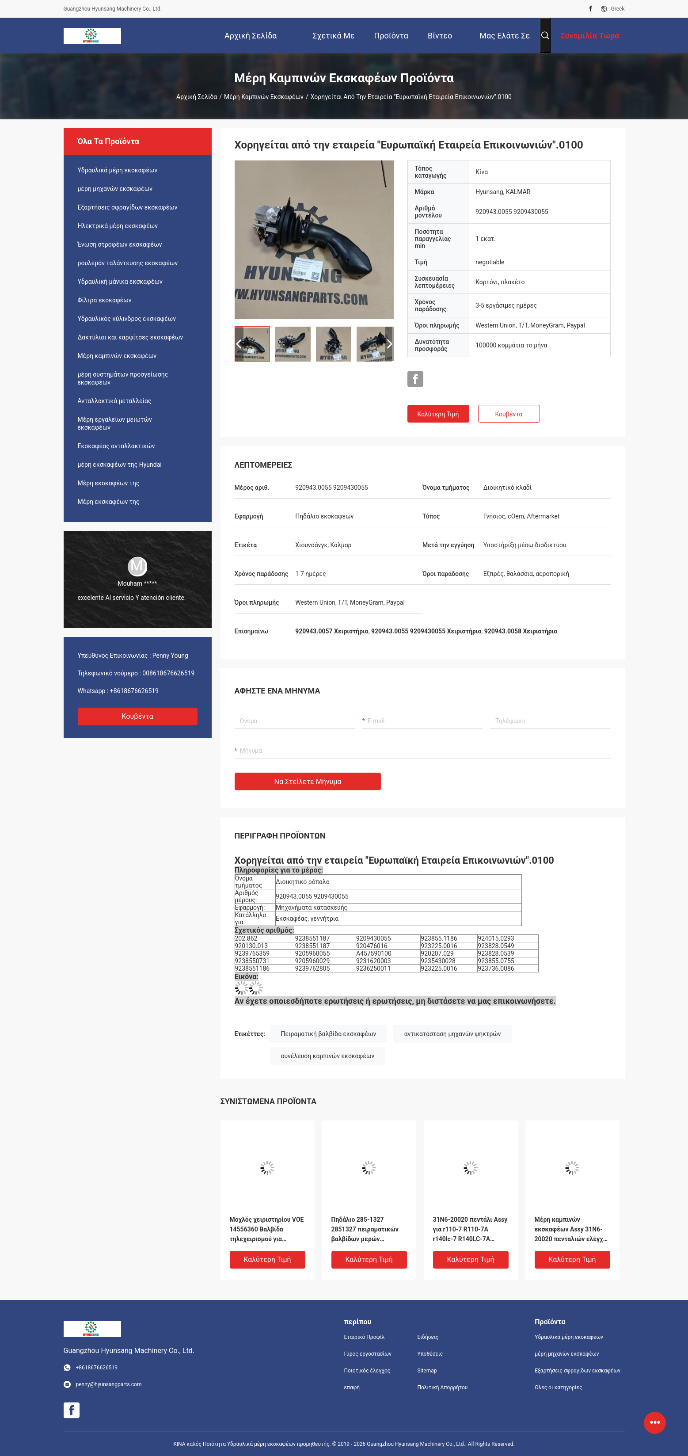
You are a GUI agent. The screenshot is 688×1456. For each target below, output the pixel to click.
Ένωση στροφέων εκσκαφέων (120, 244)
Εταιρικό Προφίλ (364, 1337)
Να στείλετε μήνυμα (308, 782)
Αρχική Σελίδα (196, 96)
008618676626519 (168, 673)
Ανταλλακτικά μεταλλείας (115, 400)
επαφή (352, 1387)
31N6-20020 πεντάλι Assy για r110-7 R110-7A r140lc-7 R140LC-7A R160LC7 (470, 1230)
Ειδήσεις (427, 1337)
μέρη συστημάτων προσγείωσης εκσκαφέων (123, 378)
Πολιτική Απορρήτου (442, 1387)
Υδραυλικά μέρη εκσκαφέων (118, 170)
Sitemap (427, 1371)
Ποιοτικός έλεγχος (367, 1371)
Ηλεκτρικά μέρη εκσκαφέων (118, 225)
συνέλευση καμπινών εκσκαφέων (328, 1056)
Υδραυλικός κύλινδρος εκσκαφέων (127, 318)
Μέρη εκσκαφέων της (109, 483)
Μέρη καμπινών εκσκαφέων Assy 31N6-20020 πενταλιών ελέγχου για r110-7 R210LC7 (572, 1230)
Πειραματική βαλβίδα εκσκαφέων (328, 1033)
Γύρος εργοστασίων (368, 1354)
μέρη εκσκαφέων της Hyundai (120, 464)
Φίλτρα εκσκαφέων (105, 300)
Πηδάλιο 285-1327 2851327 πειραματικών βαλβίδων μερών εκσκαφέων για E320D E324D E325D (365, 1230)
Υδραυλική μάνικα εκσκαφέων (120, 281)
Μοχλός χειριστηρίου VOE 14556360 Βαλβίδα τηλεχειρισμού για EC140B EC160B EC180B (267, 1230)
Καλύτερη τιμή (438, 414)
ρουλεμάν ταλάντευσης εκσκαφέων (128, 263)
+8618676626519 (134, 690)
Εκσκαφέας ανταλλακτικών (116, 446)
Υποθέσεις (430, 1354)
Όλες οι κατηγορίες (558, 1387)
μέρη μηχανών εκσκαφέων (115, 188)
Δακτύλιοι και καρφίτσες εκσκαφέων (130, 337)
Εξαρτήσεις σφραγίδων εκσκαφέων (128, 207)
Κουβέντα (137, 716)
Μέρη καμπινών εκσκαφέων (264, 96)
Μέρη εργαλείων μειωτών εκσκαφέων (115, 423)
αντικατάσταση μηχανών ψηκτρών (452, 1033)
